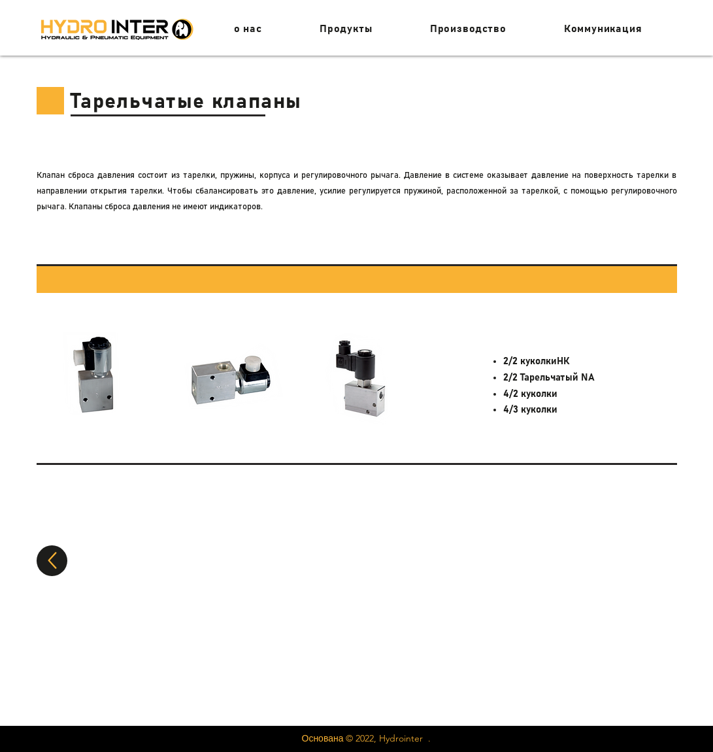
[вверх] (52, 560)
